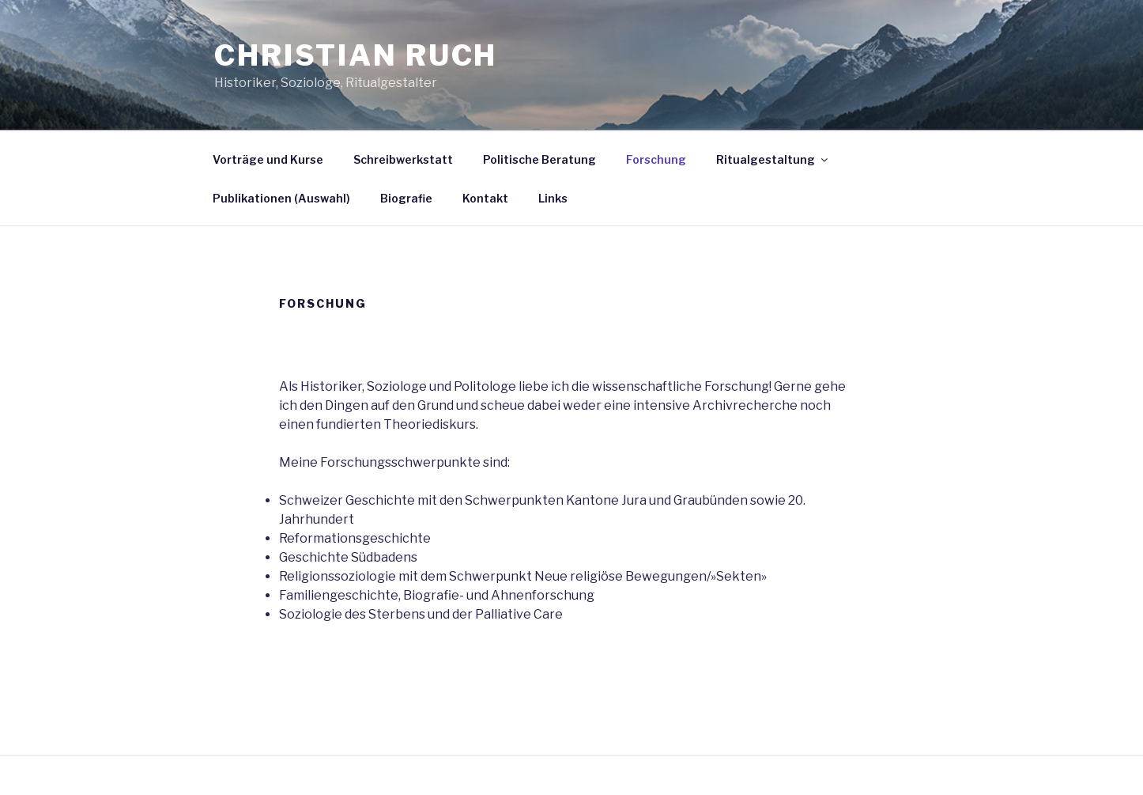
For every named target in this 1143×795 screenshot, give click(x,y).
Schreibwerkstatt (403, 159)
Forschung (656, 159)
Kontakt (485, 198)
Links (553, 198)
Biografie (406, 198)
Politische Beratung (539, 159)
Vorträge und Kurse (268, 159)
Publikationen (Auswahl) (281, 198)
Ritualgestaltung (773, 159)
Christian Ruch (355, 55)
